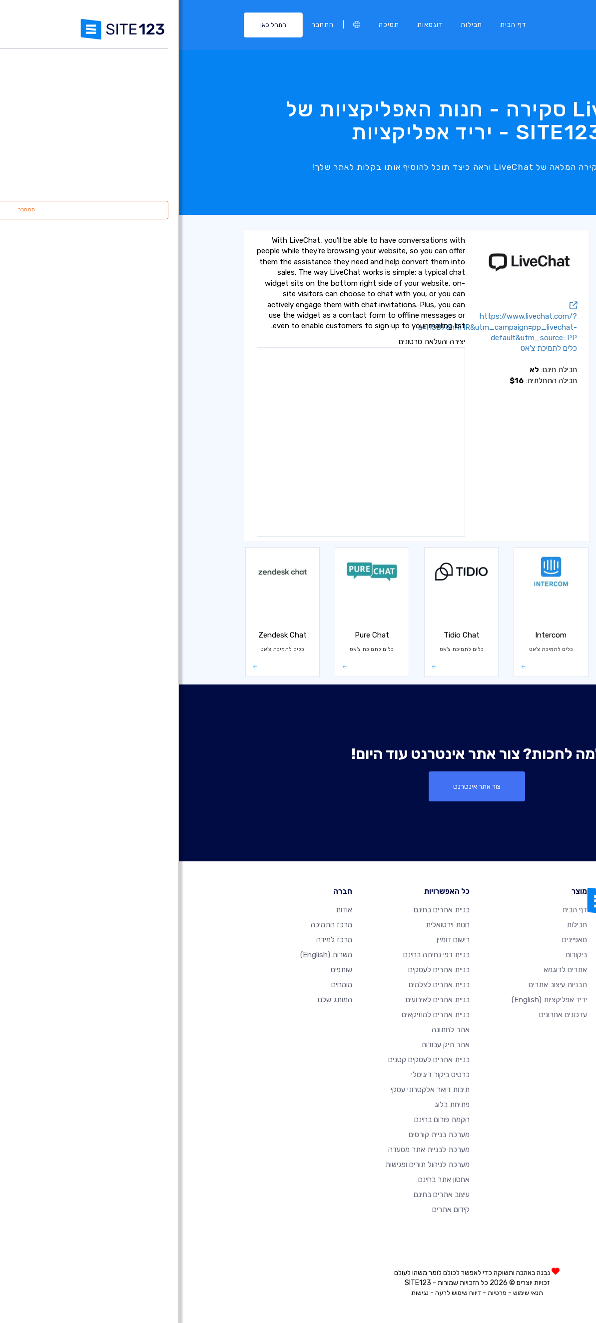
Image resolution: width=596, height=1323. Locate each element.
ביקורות (397, 954)
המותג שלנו (156, 999)
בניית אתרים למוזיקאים (257, 1014)
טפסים (509, 375)
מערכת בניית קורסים (260, 1134)
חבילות (292, 24)
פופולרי (508, 265)
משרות (147, 954)
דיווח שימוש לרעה (279, 1293)
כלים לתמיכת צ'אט (492, 309)
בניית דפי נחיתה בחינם (257, 954)
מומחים (162, 984)
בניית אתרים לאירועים (259, 999)
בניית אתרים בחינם (263, 909)
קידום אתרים (272, 1209)
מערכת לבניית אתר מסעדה (250, 1149)
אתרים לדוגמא (386, 969)
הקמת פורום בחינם (263, 1119)
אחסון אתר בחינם (265, 1179)
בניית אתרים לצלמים (260, 984)
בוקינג (510, 419)
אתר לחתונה (272, 1029)
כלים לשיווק (502, 331)
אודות (165, 909)
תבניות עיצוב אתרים (379, 984)
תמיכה (210, 24)
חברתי (509, 485)
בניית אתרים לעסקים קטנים (250, 1059)
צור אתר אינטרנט (298, 786)
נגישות (241, 1293)
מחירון (509, 441)
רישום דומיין (274, 939)
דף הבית (334, 24)
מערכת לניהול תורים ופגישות (248, 1164)
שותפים (162, 969)
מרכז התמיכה (152, 924)
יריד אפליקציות (370, 999)
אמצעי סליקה (499, 508)
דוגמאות (251, 24)
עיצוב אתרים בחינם (263, 1194)
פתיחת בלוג (273, 1104)
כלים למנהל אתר (494, 353)
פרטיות (318, 1293)
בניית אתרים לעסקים (260, 969)
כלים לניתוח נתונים (492, 287)
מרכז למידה (155, 939)
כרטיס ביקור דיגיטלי (261, 1074)
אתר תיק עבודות (266, 1044)
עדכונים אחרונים (384, 1014)
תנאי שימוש (349, 1293)
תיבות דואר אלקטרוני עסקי (251, 1089)
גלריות (508, 397)
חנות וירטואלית (497, 463)
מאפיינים (395, 939)
